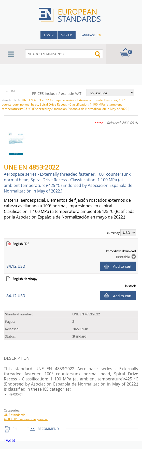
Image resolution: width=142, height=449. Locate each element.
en (99, 35)
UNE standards (14, 415)
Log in (48, 35)
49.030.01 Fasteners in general (26, 419)
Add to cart (122, 266)
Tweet (9, 440)
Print (16, 428)
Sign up (66, 35)
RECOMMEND (48, 428)
